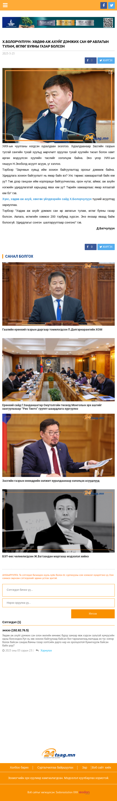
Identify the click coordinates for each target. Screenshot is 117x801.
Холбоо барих (19, 767)
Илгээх (93, 613)
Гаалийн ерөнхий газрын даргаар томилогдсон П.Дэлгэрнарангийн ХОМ (52, 329)
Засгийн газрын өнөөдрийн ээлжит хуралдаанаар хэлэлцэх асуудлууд (51, 480)
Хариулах (46, 650)
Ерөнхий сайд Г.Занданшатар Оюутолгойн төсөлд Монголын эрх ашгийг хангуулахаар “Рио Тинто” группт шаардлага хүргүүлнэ (52, 406)
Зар (84, 767)
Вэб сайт (98, 767)
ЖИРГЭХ (106, 60)
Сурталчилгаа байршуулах (55, 767)
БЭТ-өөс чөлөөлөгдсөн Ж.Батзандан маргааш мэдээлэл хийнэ (45, 556)
